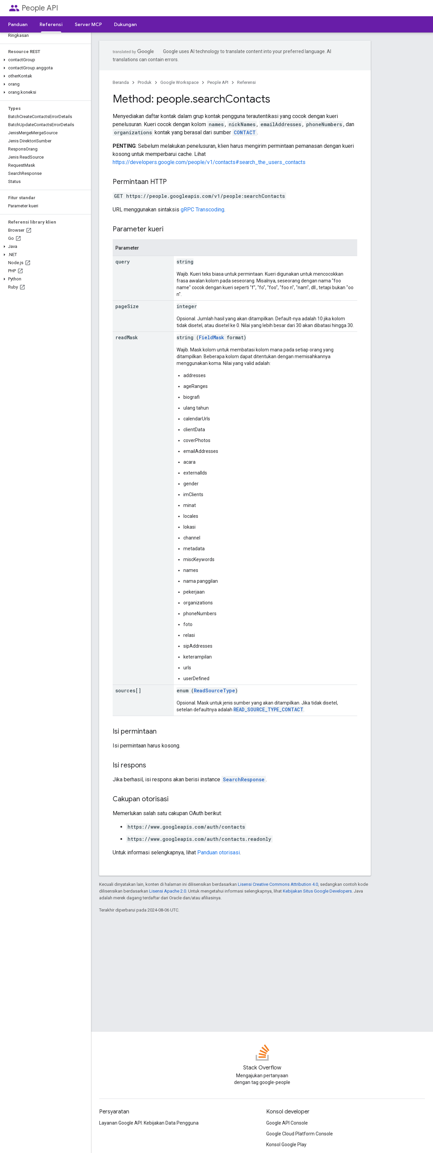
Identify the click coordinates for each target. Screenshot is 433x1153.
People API (40, 8)
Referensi (246, 82)
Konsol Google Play (286, 1144)
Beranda (121, 82)
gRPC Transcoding (202, 209)
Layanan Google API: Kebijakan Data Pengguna (149, 1123)
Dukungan (125, 24)
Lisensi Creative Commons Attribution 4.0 (278, 884)
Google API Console (287, 1123)
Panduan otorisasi (218, 852)
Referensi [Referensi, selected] (51, 24)
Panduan (17, 24)
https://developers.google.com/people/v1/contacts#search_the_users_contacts (209, 162)
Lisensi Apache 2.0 (167, 891)
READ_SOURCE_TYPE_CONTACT (268, 709)
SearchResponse (244, 779)
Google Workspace (179, 82)
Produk (145, 82)
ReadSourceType (214, 690)
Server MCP (88, 24)
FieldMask (211, 337)
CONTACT (245, 132)
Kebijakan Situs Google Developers (317, 891)
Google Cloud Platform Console (299, 1133)
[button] (44, 60)
